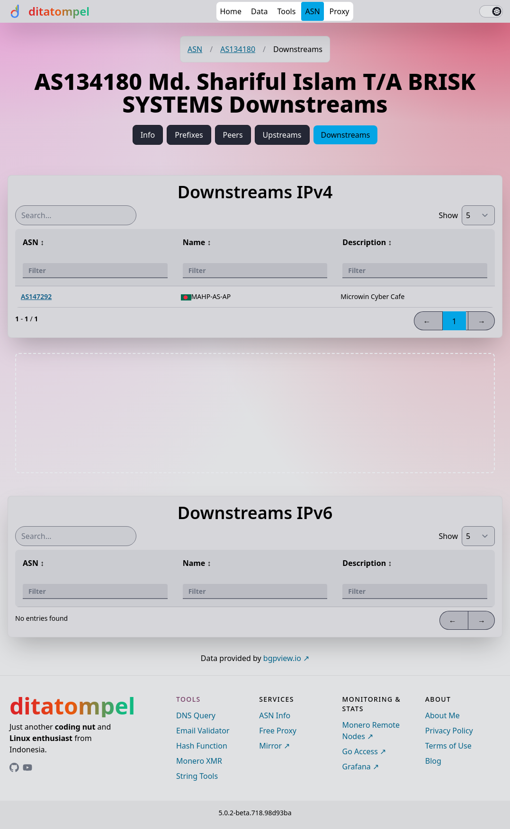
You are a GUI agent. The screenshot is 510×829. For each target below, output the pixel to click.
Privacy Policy (449, 730)
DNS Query (195, 715)
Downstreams (345, 135)
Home (231, 11)
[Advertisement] (255, 413)
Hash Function (201, 746)
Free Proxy (277, 730)
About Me (442, 715)
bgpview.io (282, 658)
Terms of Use (448, 746)
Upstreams (282, 135)
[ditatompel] (48, 11)
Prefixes (189, 135)
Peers (233, 135)
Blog (433, 761)
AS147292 (36, 296)
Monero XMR (199, 761)
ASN (312, 11)
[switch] (491, 11)
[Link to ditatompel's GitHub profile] (14, 767)
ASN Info (274, 715)
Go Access (360, 751)
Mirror (270, 746)
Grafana (356, 766)
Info (148, 135)
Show (448, 215)
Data (259, 11)
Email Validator (203, 730)
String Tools (197, 776)
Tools (286, 11)
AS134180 (237, 49)
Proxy (339, 11)
